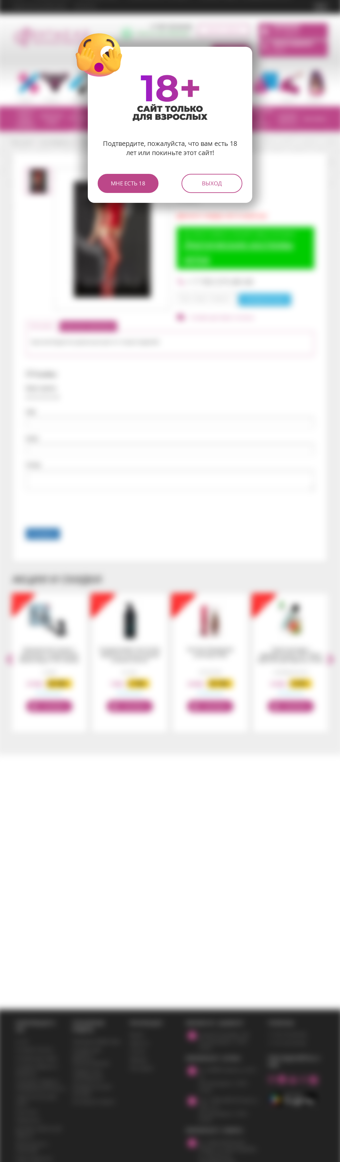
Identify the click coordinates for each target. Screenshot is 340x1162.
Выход (212, 183)
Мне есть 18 (128, 183)
